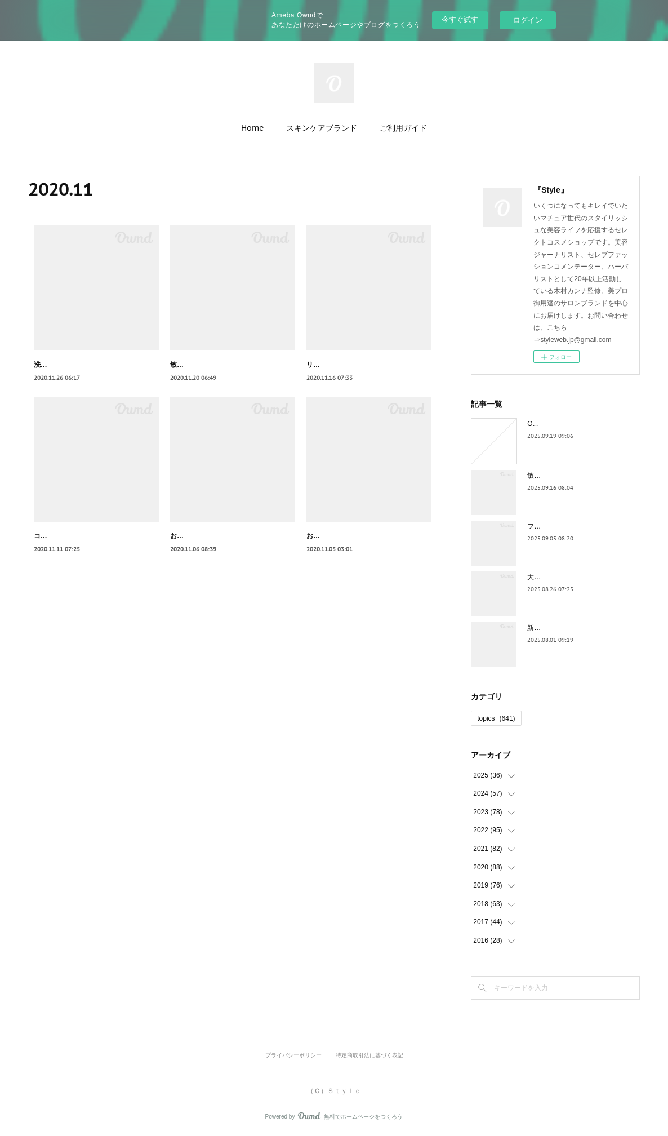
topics (496, 718)
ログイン (527, 20)
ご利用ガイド (403, 128)
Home (252, 128)
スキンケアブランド (321, 128)
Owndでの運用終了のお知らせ (573, 424)
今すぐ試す (460, 19)
